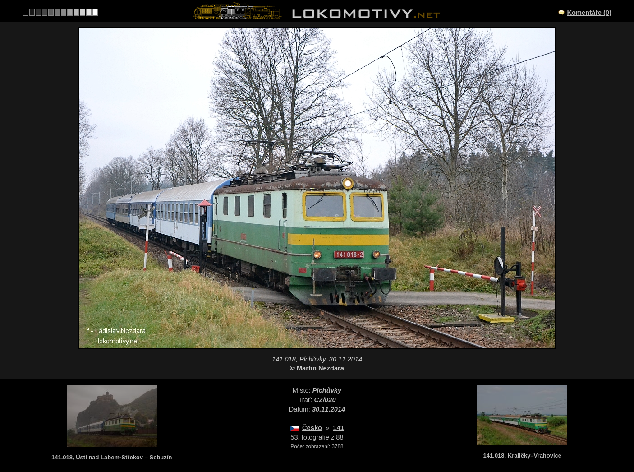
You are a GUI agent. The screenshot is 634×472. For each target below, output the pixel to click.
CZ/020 (325, 399)
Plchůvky (326, 390)
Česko (312, 427)
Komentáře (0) (589, 12)
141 (338, 427)
